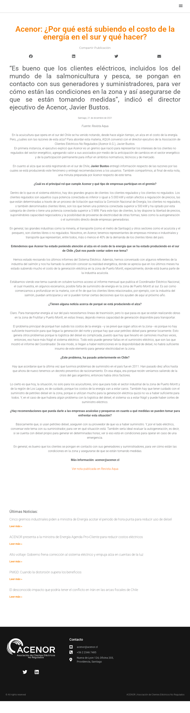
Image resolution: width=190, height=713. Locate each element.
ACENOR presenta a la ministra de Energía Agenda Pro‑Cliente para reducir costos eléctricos (76, 549)
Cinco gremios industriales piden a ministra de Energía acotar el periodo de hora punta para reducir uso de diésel (90, 531)
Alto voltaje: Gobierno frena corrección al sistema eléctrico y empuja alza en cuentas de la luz (76, 566)
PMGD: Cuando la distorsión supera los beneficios (45, 584)
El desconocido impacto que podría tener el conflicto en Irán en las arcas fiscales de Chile (73, 602)
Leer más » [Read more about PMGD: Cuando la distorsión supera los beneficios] (15, 590)
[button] (181, 12)
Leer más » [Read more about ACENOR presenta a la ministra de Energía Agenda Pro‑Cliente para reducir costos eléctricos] (15, 555)
